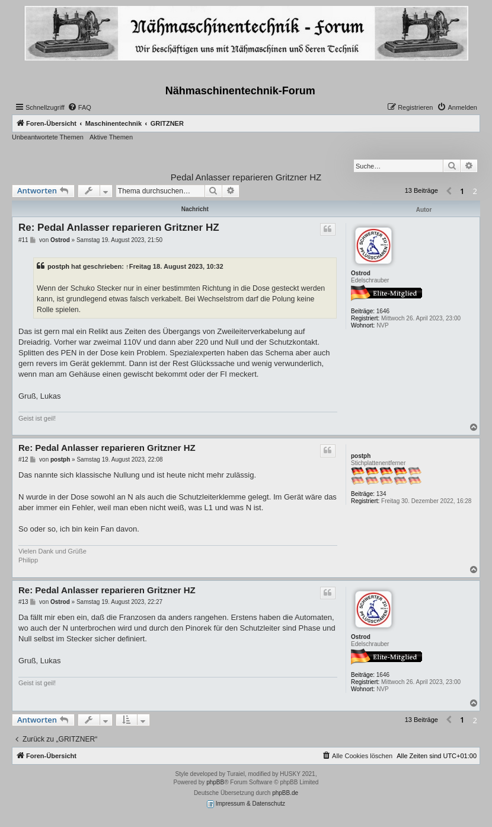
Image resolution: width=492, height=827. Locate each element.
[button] (449, 191)
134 (381, 494)
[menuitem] (79, 107)
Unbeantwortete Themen (48, 137)
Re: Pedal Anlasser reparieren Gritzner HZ (118, 227)
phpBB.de (285, 793)
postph (58, 266)
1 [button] (462, 191)
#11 (23, 240)
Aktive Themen (111, 137)
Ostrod (360, 273)
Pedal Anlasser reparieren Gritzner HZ (246, 177)
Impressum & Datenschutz (246, 804)
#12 (23, 459)
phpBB (215, 782)
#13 (23, 602)
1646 (382, 311)
